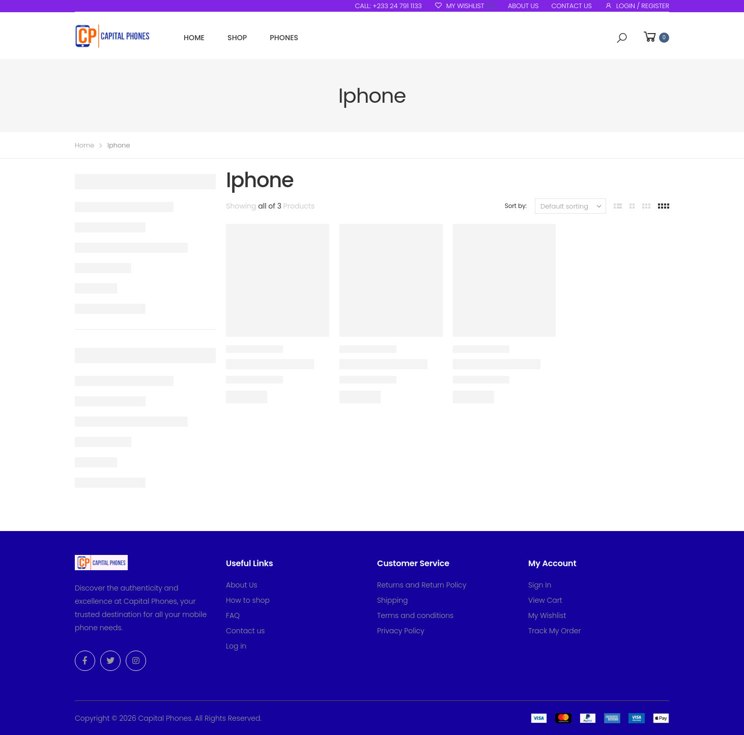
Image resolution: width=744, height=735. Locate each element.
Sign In (539, 585)
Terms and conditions (415, 615)
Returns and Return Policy (421, 585)
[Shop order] (570, 206)
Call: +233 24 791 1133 (388, 6)
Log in (236, 646)
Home (194, 38)
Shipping (392, 600)
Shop (237, 38)
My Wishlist (465, 6)
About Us (241, 585)
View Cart (545, 600)
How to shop (248, 600)
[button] (622, 38)
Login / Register (637, 6)
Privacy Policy (400, 631)
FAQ (233, 615)
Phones (284, 38)
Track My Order (554, 631)
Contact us (571, 6)
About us (523, 6)
